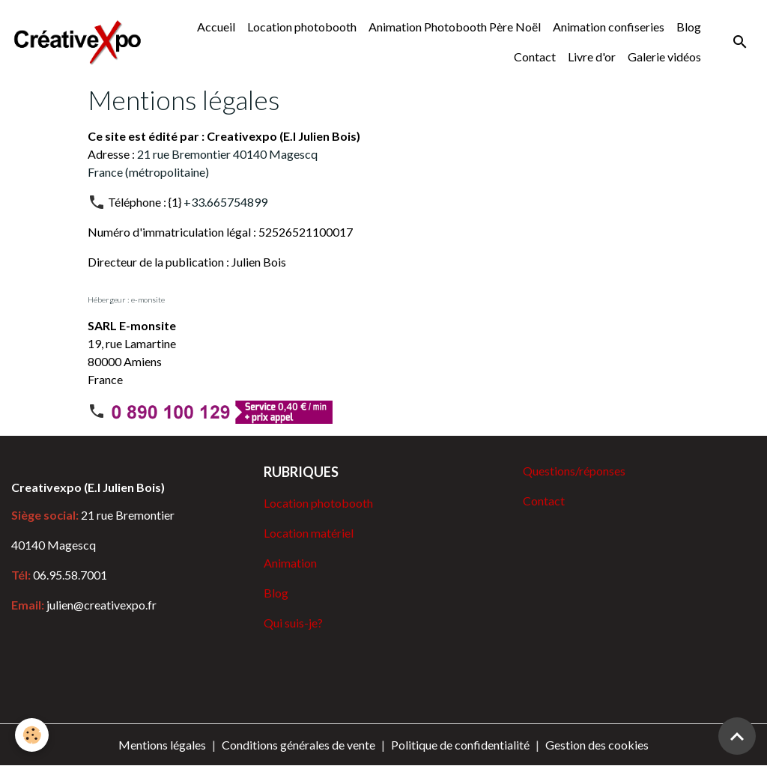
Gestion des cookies (597, 745)
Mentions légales (162, 745)
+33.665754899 (225, 202)
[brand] (77, 41)
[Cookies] (32, 735)
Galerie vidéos (664, 56)
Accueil (216, 26)
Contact (535, 56)
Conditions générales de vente (298, 745)
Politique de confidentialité (460, 745)
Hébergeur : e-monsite (126, 299)
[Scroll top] (737, 736)
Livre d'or (592, 56)
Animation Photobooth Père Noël (455, 26)
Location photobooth (302, 26)
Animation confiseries (608, 26)
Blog (688, 26)
